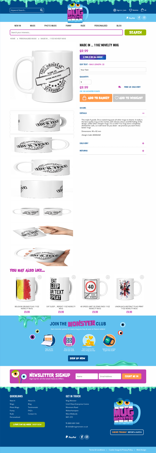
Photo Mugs (50, 26)
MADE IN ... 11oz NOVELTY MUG (53, 39)
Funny (68, 26)
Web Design (141, 450)
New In (17, 26)
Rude (83, 26)
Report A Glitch (127, 432)
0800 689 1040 (73, 423)
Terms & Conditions (97, 450)
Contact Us (32, 414)
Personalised (100, 26)
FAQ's (30, 410)
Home (13, 39)
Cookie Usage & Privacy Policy (121, 450)
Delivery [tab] (84, 143)
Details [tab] (83, 113)
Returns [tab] (84, 151)
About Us (31, 400)
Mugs (32, 26)
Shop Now (27, 424)
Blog (119, 26)
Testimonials (33, 407)
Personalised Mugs (28, 39)
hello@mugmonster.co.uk (78, 426)
